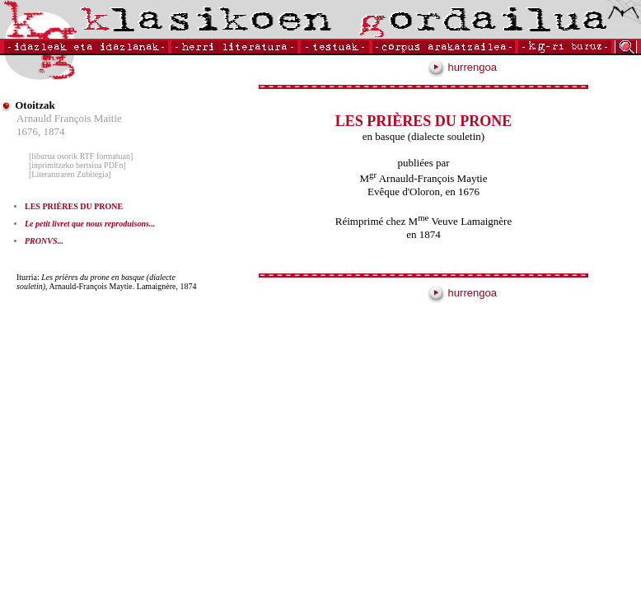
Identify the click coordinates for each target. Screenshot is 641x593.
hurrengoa (462, 67)
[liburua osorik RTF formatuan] (81, 156)
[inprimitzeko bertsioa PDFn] (77, 165)
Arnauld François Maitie (69, 118)
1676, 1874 (40, 131)
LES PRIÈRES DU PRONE (74, 206)
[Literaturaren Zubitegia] (70, 174)
